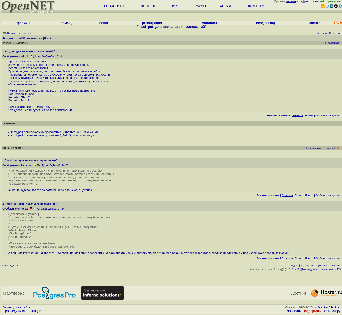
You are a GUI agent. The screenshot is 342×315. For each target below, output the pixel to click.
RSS (337, 148)
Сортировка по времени (319, 148)
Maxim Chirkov (329, 307)
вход (300, 1)
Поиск (251, 6)
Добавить (294, 311)
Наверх (309, 195)
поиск (104, 23)
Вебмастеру (331, 311)
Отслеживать (333, 43)
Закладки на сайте (16, 307)
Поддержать (312, 311)
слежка (314, 23)
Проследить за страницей (22, 311)
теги (260, 6)
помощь (67, 23)
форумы (23, 23)
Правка (309, 115)
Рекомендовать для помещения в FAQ (321, 269)
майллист (209, 23)
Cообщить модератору (328, 115)
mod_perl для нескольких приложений (36, 132)
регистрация (311, 1)
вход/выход (265, 23)
